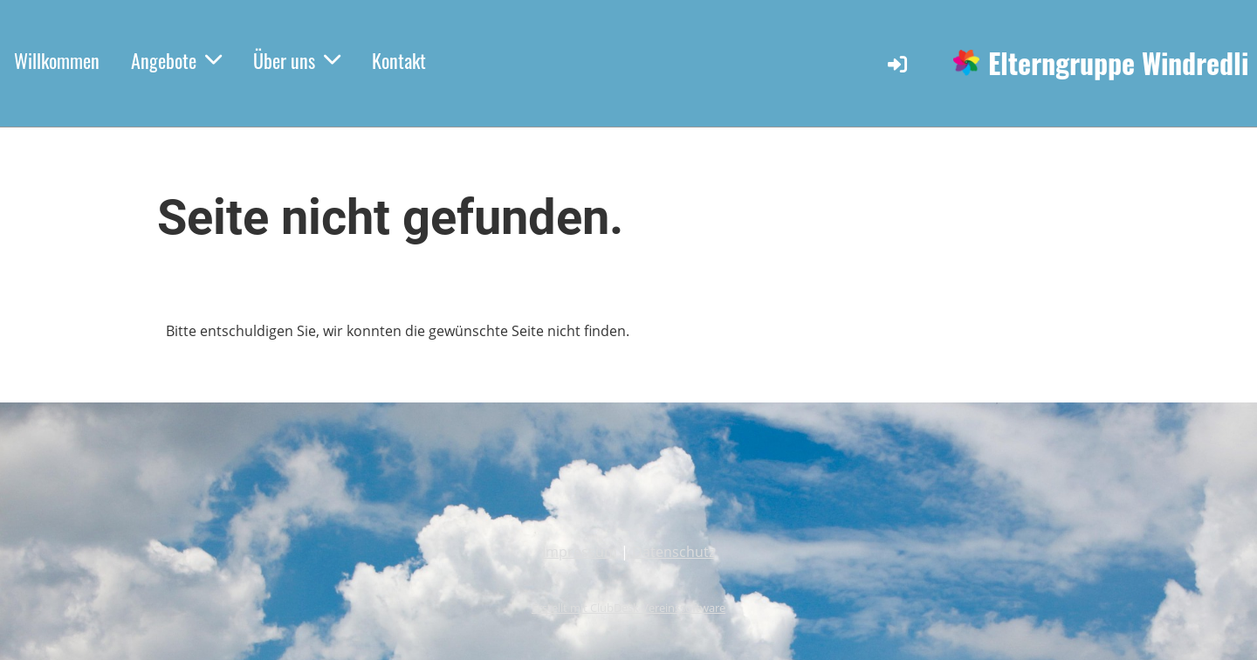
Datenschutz (673, 551)
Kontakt (399, 60)
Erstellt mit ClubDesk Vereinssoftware (628, 607)
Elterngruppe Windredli (1118, 63)
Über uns (296, 60)
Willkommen (57, 60)
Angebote (176, 60)
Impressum (579, 551)
